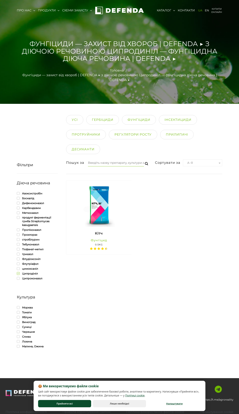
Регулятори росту (133, 134)
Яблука (24, 317)
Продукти (48, 10)
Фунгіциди (139, 119)
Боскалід (25, 198)
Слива (24, 336)
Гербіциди (102, 119)
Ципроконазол (29, 278)
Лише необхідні (119, 403)
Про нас (26, 10)
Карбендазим (29, 208)
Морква (25, 307)
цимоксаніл (27, 268)
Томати (24, 312)
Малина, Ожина (30, 346)
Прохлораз (27, 234)
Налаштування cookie (216, 411)
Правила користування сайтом (86, 411)
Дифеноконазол (30, 203)
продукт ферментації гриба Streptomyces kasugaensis (37, 221)
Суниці (24, 327)
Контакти (186, 10)
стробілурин (28, 239)
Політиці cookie (135, 395)
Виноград (26, 322)
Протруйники (86, 134)
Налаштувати (174, 403)
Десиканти (83, 149)
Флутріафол (27, 264)
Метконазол (27, 213)
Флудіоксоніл (29, 259)
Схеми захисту (77, 10)
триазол (25, 254)
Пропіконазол (29, 230)
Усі (75, 119)
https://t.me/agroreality (218, 399)
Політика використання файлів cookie (155, 411)
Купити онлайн (216, 10)
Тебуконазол (28, 244)
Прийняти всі (64, 403)
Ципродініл (27, 273)
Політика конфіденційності (26, 411)
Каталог (166, 10)
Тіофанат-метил (30, 249)
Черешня (26, 332)
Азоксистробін (29, 193)
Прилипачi (177, 134)
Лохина (24, 341)
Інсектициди (177, 119)
